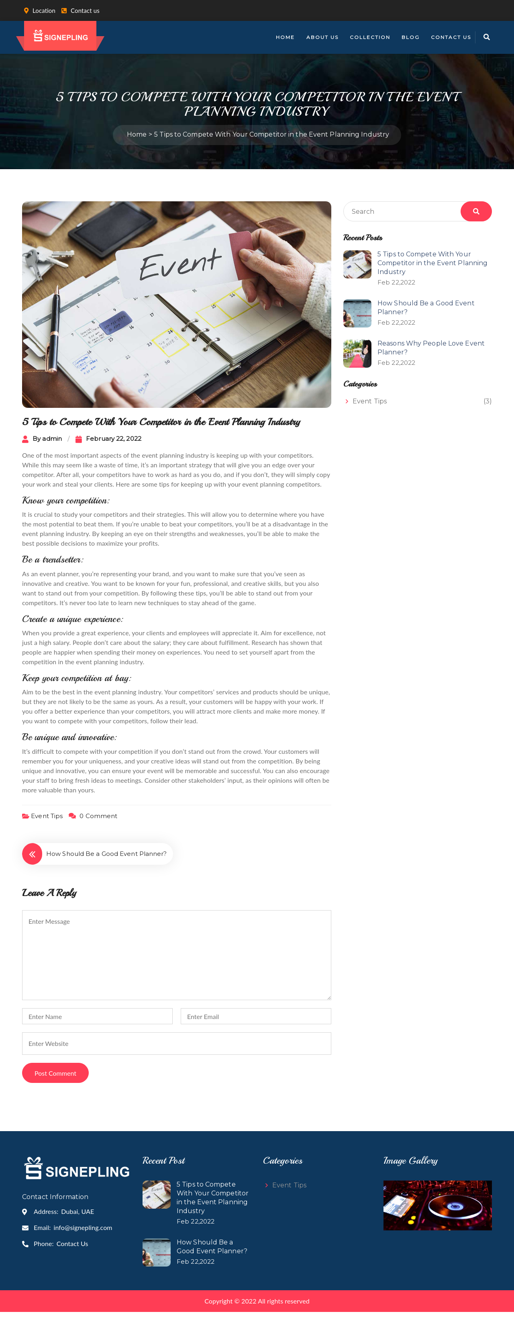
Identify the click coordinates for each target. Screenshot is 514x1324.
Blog (411, 37)
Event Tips (47, 827)
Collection (370, 37)
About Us (322, 37)
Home (285, 37)
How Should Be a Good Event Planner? (106, 865)
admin (52, 450)
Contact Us (451, 37)
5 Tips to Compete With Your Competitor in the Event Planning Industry (432, 275)
